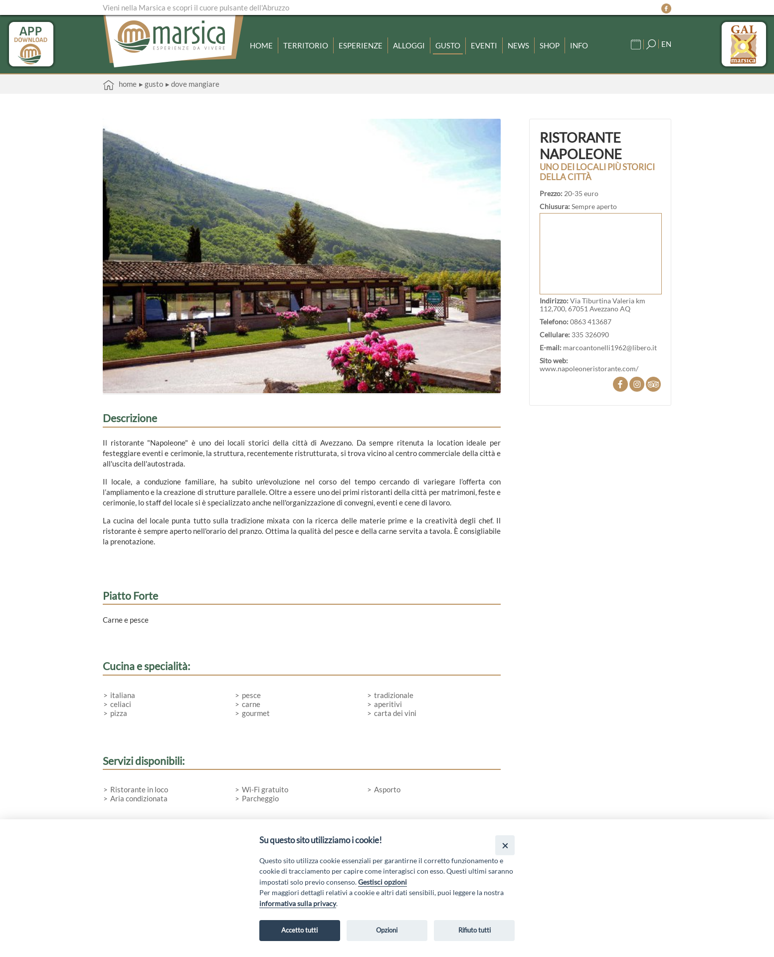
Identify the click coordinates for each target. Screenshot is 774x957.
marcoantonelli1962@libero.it (610, 348)
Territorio (305, 45)
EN (666, 43)
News (518, 45)
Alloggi (409, 45)
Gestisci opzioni (382, 882)
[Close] (505, 845)
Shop (550, 45)
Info (579, 45)
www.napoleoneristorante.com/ (589, 369)
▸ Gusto (151, 83)
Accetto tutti (299, 930)
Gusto (447, 45)
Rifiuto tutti (474, 930)
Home (261, 45)
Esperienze (361, 45)
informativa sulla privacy (297, 903)
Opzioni (386, 930)
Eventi (484, 45)
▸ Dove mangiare (192, 83)
